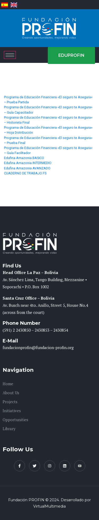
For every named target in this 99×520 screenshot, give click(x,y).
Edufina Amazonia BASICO (24, 158)
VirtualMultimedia (49, 506)
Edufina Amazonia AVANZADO (27, 168)
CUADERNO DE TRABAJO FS (25, 173)
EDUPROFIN (71, 55)
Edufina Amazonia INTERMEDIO (27, 163)
